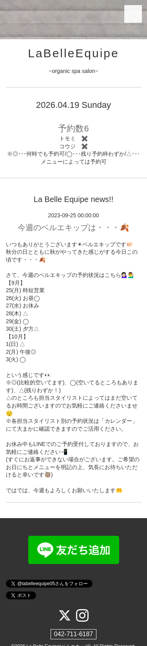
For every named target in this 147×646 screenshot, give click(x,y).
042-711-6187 (73, 634)
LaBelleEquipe (73, 53)
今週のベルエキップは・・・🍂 (73, 227)
